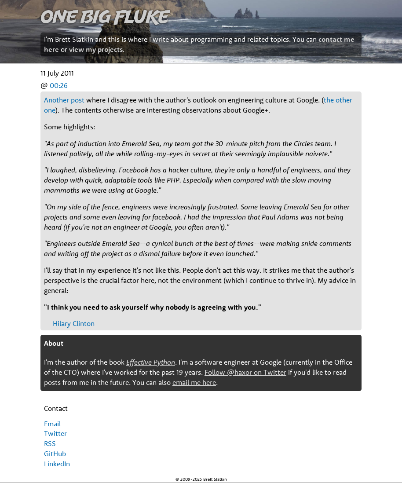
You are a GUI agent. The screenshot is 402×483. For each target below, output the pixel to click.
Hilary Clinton (74, 323)
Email (52, 423)
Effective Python (150, 362)
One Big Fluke (104, 16)
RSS (50, 443)
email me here (194, 382)
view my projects (96, 49)
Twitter (55, 433)
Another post (64, 99)
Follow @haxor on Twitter (245, 372)
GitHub (55, 453)
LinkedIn (57, 463)
